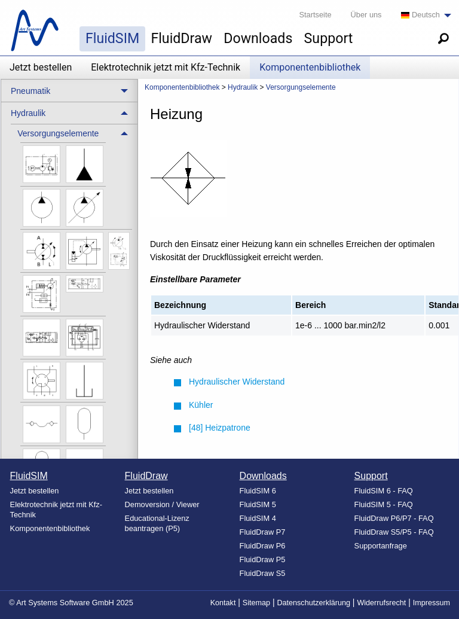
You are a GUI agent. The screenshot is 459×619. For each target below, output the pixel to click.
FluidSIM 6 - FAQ (383, 490)
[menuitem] (422, 15)
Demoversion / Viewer (162, 504)
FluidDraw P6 (263, 545)
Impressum (431, 603)
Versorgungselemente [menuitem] (58, 133)
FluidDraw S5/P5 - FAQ (394, 531)
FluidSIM (112, 38)
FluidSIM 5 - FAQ (383, 504)
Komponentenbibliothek (309, 67)
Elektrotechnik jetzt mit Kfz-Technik (165, 67)
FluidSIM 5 (258, 504)
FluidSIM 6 (258, 490)
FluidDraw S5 (263, 573)
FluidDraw (181, 38)
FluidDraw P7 (263, 531)
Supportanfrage (380, 545)
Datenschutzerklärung (313, 603)
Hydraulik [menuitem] (28, 113)
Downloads (258, 38)
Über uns (366, 14)
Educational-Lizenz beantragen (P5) (157, 523)
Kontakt (223, 603)
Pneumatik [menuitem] (30, 91)
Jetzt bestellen (41, 67)
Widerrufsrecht (381, 603)
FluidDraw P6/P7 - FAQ (394, 518)
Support (328, 38)
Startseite (315, 14)
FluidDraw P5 (263, 559)
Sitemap (256, 603)
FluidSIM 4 (258, 518)
